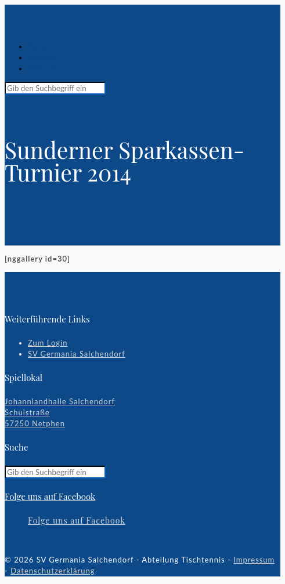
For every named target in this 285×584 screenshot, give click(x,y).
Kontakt (43, 68)
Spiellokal (46, 46)
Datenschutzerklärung (52, 570)
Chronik (43, 57)
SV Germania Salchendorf (76, 353)
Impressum (254, 559)
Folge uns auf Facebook (50, 496)
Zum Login (47, 342)
